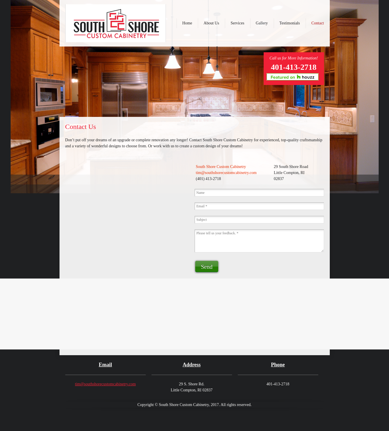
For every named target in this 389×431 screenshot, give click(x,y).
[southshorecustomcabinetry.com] (115, 23)
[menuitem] (187, 23)
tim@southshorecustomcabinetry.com (105, 384)
